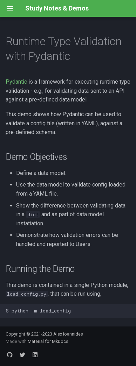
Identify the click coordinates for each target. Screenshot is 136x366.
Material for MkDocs (48, 341)
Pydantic (16, 81)
